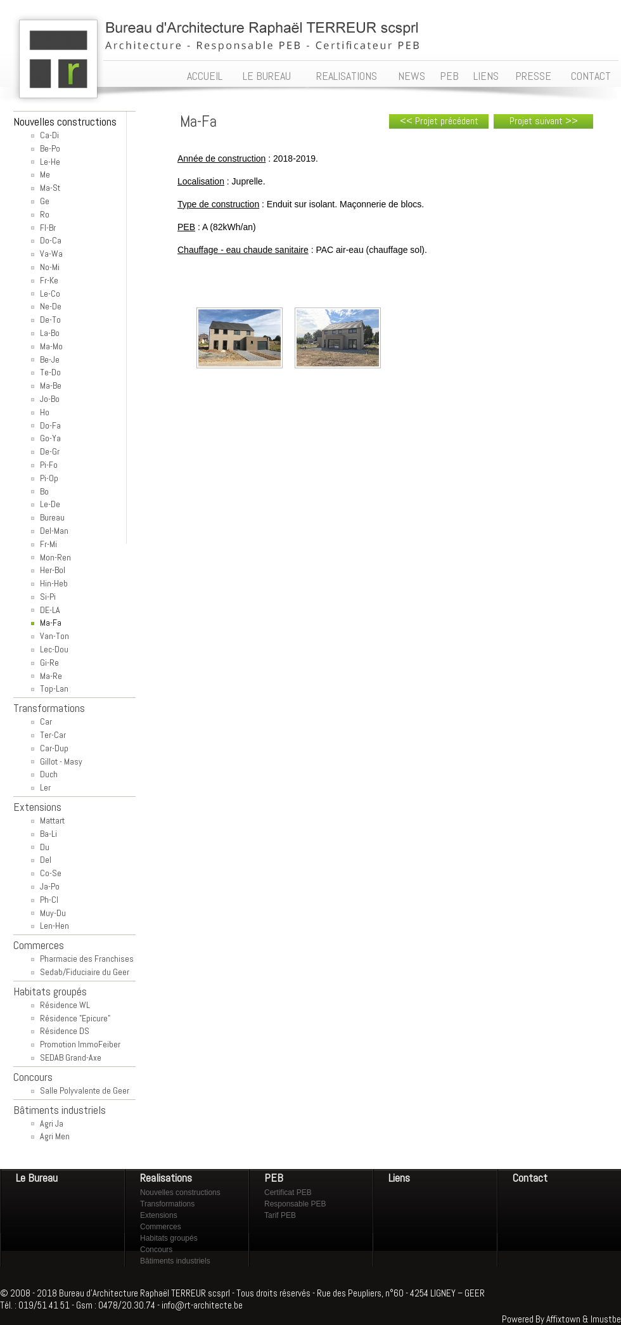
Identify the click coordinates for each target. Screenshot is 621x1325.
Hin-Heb (54, 583)
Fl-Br (48, 227)
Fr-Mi (48, 544)
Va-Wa (51, 253)
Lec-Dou (54, 649)
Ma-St (50, 187)
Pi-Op (49, 478)
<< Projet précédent (439, 120)
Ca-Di (49, 135)
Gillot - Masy (61, 761)
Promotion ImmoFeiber (80, 1044)
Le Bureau (37, 1177)
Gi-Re (49, 662)
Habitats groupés (169, 1238)
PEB (273, 1177)
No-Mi (50, 267)
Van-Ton (54, 636)
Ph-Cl (49, 899)
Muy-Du (53, 913)
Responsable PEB (295, 1203)
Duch (49, 774)
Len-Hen (54, 925)
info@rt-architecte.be (202, 1305)
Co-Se (50, 873)
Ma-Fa (50, 622)
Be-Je (50, 359)
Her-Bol (52, 570)
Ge (44, 201)
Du (44, 847)
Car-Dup (54, 748)
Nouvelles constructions (180, 1192)
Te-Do (50, 372)
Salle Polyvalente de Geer (84, 1090)
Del (45, 859)
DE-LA (50, 610)
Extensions (158, 1215)
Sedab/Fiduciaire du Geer (84, 972)
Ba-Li (48, 833)
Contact (530, 1177)
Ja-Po (50, 886)
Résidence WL (65, 1005)
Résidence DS (64, 1031)
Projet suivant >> (543, 120)
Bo (44, 491)
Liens (399, 1177)
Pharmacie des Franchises (87, 958)
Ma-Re (51, 676)
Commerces (160, 1226)
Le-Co (50, 293)
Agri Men (55, 1136)
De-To (50, 319)
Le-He (50, 161)
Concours (156, 1249)
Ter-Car (53, 734)
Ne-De (50, 306)
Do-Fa (50, 425)
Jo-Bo (50, 398)
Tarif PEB (280, 1215)
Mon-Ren (55, 557)
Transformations (167, 1203)
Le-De (50, 504)
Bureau (52, 517)
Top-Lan (54, 688)
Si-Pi (48, 596)
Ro (44, 214)
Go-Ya (50, 438)
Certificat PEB (288, 1192)
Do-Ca (50, 240)
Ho (44, 412)
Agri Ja (51, 1123)
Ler (45, 787)
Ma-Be (50, 385)
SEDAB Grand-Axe (70, 1057)
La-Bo (50, 333)
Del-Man (54, 530)
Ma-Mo (51, 346)
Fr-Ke (49, 280)
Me (45, 174)
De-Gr (50, 451)
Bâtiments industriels (175, 1261)
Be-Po (50, 148)
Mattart (52, 820)
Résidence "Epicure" (75, 1018)
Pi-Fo (49, 464)
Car (46, 721)
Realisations (166, 1177)
